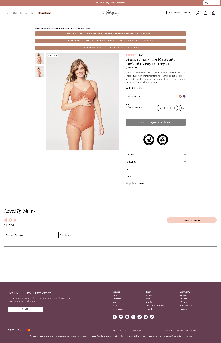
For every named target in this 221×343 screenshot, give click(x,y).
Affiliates (183, 302)
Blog (15, 13)
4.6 (179, 13)
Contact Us (117, 299)
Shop (8, 13)
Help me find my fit (134, 107)
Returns (116, 305)
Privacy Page (95, 336)
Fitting (149, 295)
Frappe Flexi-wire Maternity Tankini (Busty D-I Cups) (70, 28)
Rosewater (132, 68)
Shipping (116, 302)
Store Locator (118, 309)
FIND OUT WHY (132, 48)
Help (33, 13)
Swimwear (45, 28)
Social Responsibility (155, 305)
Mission (149, 299)
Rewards (23, 13)
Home (37, 28)
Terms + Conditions (120, 330)
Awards (149, 309)
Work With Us (186, 305)
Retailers (183, 309)
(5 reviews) (139, 55)
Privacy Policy (136, 330)
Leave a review (192, 220)
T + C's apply (147, 34)
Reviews (183, 295)
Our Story (150, 302)
